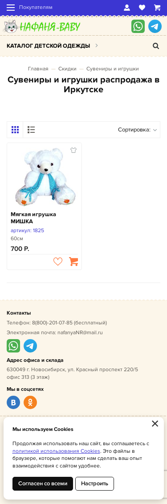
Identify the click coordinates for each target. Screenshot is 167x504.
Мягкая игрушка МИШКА (33, 218)
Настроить (94, 483)
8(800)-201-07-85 (52, 323)
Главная (38, 69)
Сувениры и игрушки (112, 69)
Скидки (67, 69)
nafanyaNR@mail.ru (80, 332)
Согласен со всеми (42, 483)
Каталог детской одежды (48, 45)
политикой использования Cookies (56, 451)
